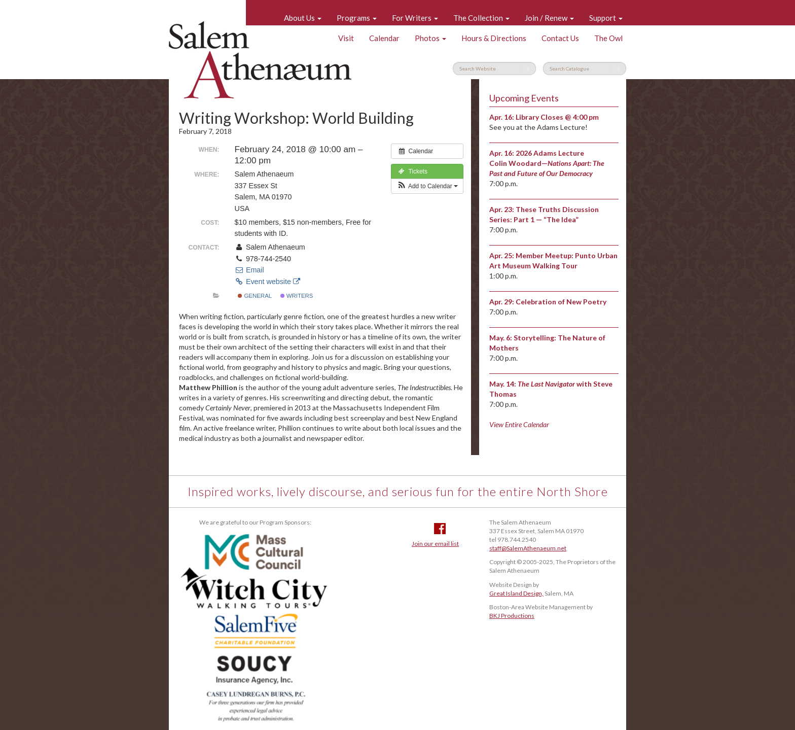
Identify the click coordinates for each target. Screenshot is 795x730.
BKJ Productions (511, 615)
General (255, 296)
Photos (430, 38)
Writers (296, 296)
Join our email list (435, 543)
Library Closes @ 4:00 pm (557, 117)
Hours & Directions (493, 38)
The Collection (481, 17)
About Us (302, 17)
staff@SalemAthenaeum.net (527, 548)
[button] (427, 186)
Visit (346, 38)
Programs (357, 17)
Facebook (440, 528)
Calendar (384, 38)
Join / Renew (549, 17)
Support (606, 17)
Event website (267, 281)
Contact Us (560, 38)
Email (249, 270)
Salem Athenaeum (260, 59)
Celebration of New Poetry (561, 301)
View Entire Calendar (519, 424)
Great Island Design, (516, 593)
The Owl (608, 38)
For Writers (415, 17)
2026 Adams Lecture (550, 153)
